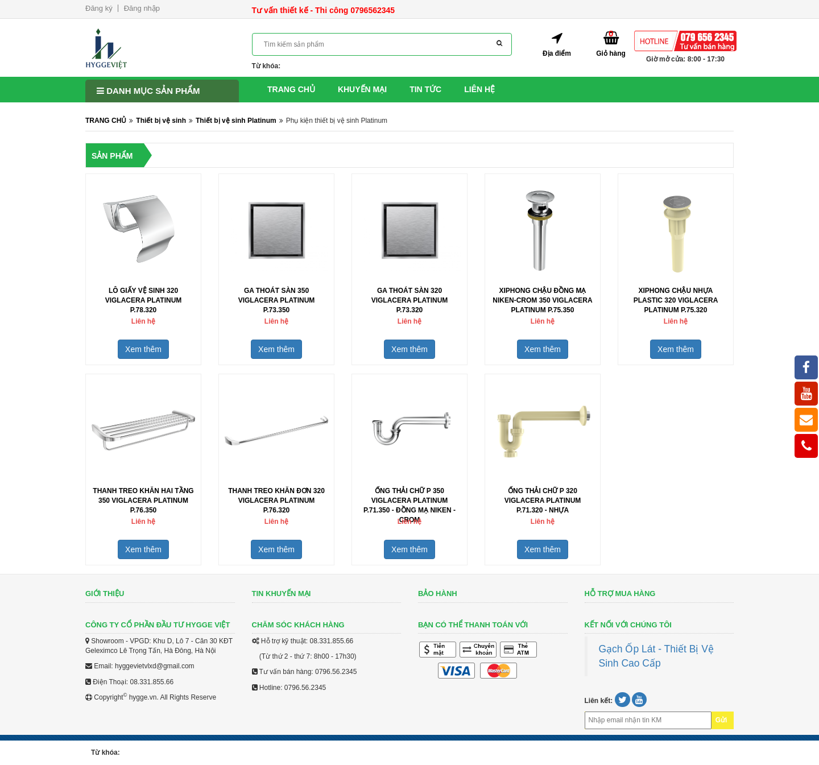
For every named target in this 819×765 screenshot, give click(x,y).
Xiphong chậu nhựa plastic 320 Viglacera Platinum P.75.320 (676, 300)
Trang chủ (291, 89)
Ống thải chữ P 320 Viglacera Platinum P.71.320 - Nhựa (542, 500)
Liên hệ (479, 89)
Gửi (721, 720)
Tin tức (425, 89)
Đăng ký (99, 8)
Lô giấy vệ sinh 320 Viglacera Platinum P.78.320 (143, 300)
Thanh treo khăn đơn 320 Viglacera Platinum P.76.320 (276, 500)
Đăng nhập (142, 8)
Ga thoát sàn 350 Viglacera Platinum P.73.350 (276, 300)
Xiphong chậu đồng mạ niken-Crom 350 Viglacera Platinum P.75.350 (542, 300)
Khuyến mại (362, 89)
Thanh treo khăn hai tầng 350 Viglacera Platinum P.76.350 (143, 500)
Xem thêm (143, 349)
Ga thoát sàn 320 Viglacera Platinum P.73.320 (409, 300)
